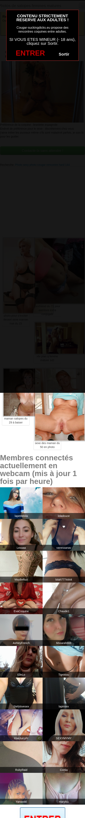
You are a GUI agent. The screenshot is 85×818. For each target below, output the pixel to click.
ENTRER (30, 53)
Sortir (64, 54)
